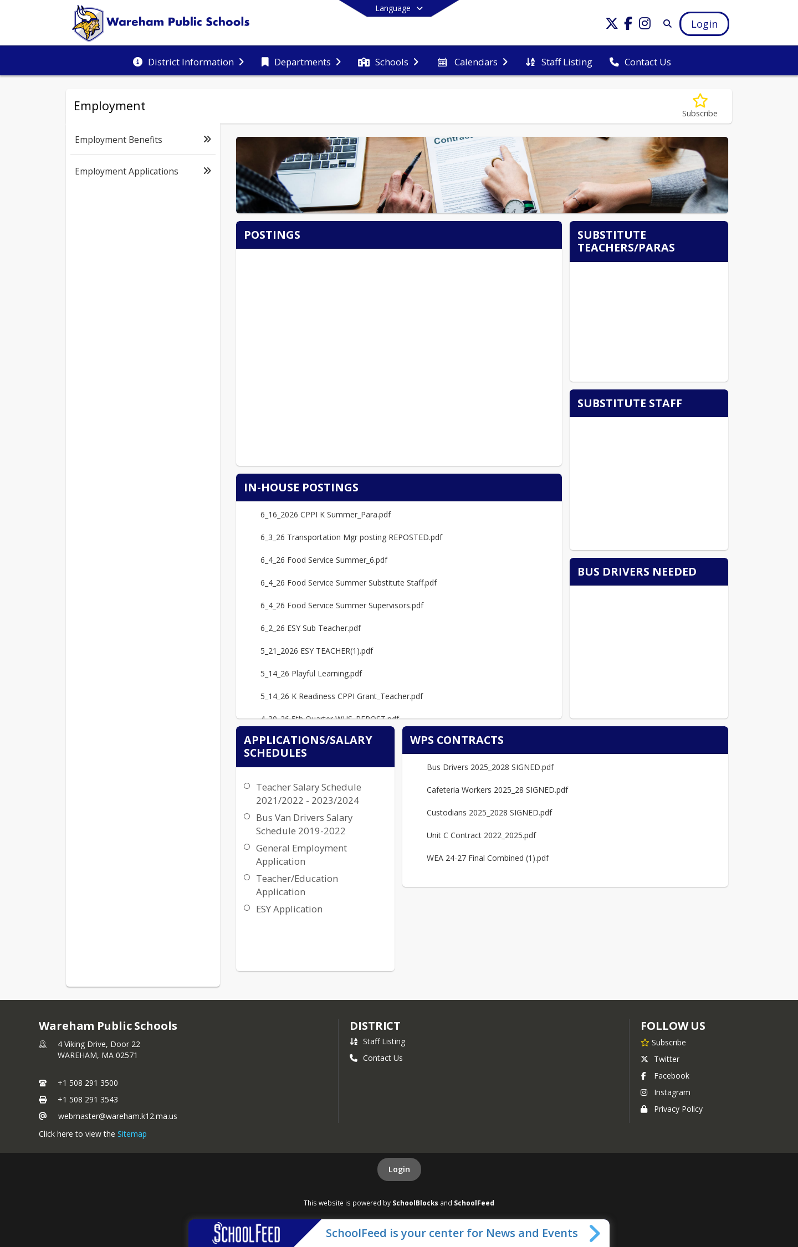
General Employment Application (301, 854)
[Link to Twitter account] (611, 25)
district (375, 1025)
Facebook (665, 1075)
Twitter (660, 1059)
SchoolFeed (474, 1202)
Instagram (665, 1092)
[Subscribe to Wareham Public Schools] (663, 1042)
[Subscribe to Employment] (700, 106)
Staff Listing (377, 1041)
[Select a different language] (399, 8)
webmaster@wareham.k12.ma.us (117, 1116)
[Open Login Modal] (704, 24)
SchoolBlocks (415, 1202)
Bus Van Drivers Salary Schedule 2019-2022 (304, 824)
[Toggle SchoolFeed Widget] (595, 1233)
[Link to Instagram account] (645, 25)
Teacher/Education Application (297, 885)
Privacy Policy (672, 1109)
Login (399, 1169)
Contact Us (376, 1058)
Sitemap (132, 1133)
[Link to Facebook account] (628, 25)
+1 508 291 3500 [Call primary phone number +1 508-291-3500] (88, 1082)
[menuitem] (188, 61)
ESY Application (289, 908)
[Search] (665, 23)
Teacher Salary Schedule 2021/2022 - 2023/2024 (308, 794)
